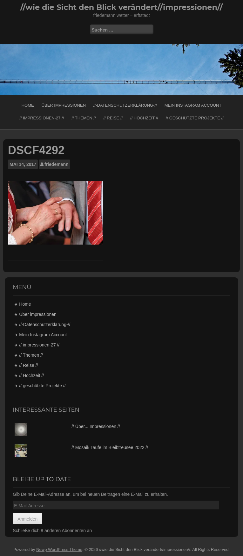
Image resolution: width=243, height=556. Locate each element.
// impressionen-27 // (41, 118)
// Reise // (113, 118)
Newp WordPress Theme (59, 549)
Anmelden (27, 519)
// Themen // (83, 118)
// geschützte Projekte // (195, 118)
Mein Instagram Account (193, 105)
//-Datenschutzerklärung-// (125, 105)
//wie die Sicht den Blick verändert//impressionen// (121, 7)
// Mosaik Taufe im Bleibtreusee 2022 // (109, 447)
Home (28, 105)
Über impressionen (64, 105)
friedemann (56, 164)
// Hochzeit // (144, 118)
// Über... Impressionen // (95, 426)
